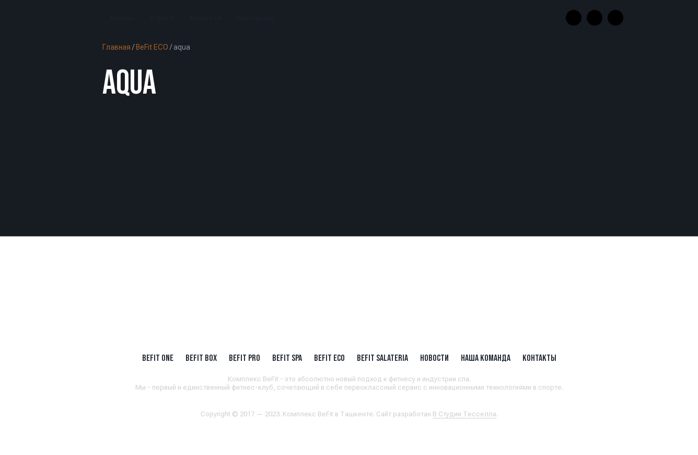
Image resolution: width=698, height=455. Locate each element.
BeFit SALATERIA (382, 357)
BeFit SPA (287, 357)
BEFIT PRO (244, 357)
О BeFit (161, 18)
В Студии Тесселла (464, 414)
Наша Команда (485, 357)
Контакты (255, 18)
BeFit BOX (201, 357)
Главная (116, 47)
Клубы (122, 18)
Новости (206, 18)
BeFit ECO (152, 47)
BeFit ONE (157, 357)
